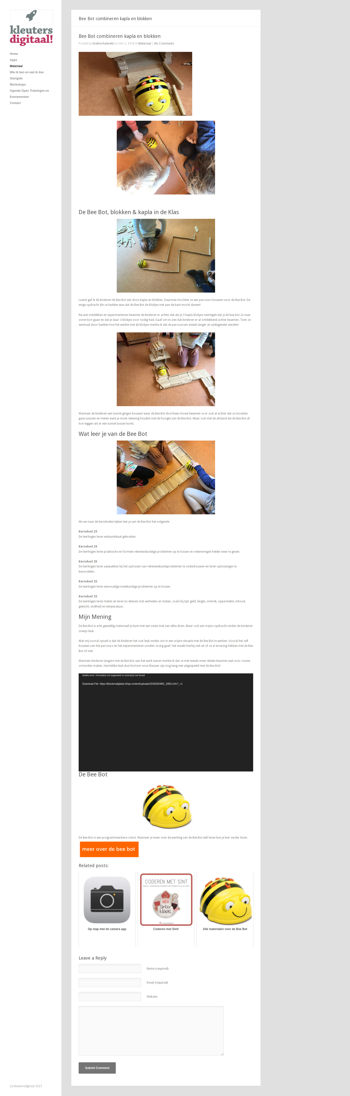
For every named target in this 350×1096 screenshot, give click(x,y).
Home (14, 54)
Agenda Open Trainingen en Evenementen (29, 94)
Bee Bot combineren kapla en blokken (120, 36)
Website (152, 996)
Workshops (18, 84)
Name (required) (157, 968)
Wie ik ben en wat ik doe (27, 72)
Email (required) (157, 982)
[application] (166, 722)
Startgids (16, 78)
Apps (13, 60)
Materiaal (16, 66)
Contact (15, 103)
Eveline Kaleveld (103, 43)
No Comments (164, 43)
